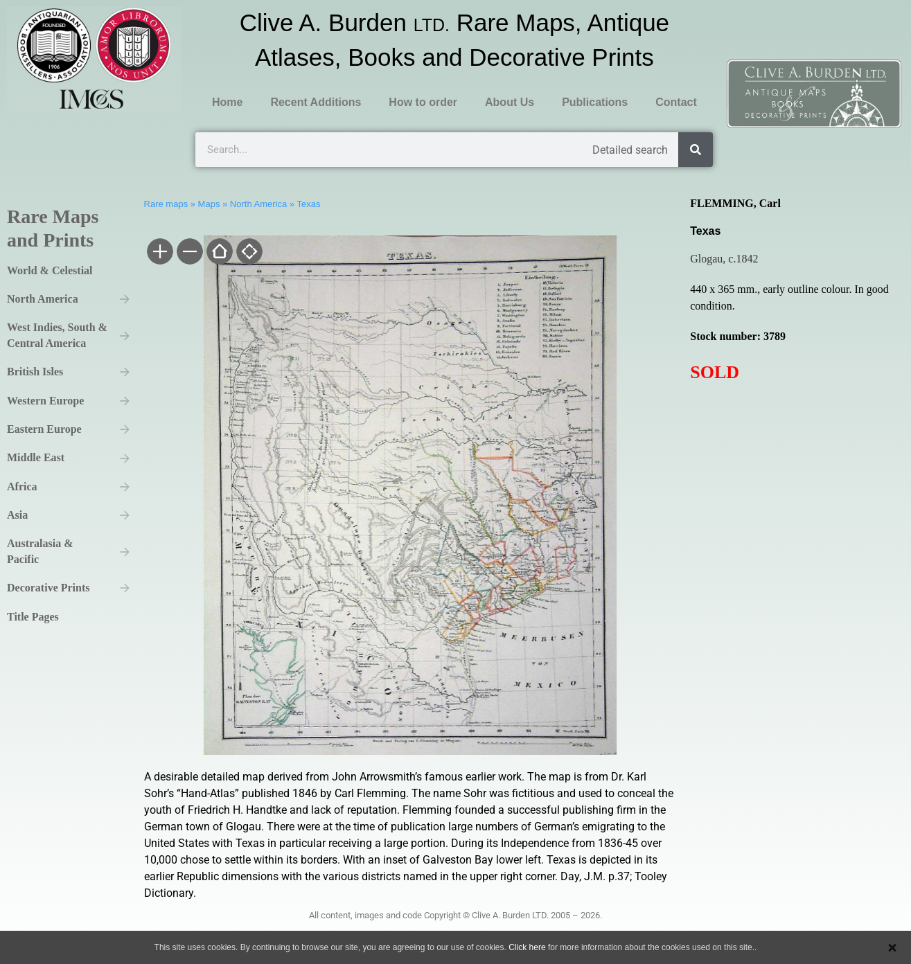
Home (227, 102)
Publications (595, 102)
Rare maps (166, 204)
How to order (423, 102)
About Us (509, 102)
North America (258, 204)
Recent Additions (315, 102)
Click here (526, 947)
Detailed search (630, 150)
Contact (676, 102)
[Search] (695, 149)
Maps (209, 204)
